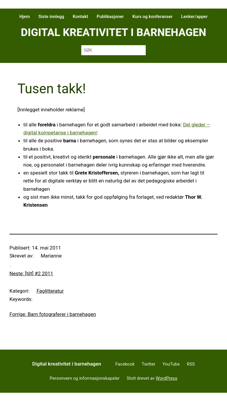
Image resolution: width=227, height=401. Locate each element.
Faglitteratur (50, 291)
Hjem (24, 16)
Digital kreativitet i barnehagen (113, 32)
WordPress (166, 378)
